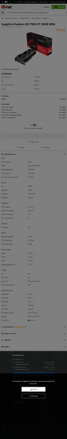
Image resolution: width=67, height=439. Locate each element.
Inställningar (33, 396)
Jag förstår (33, 389)
